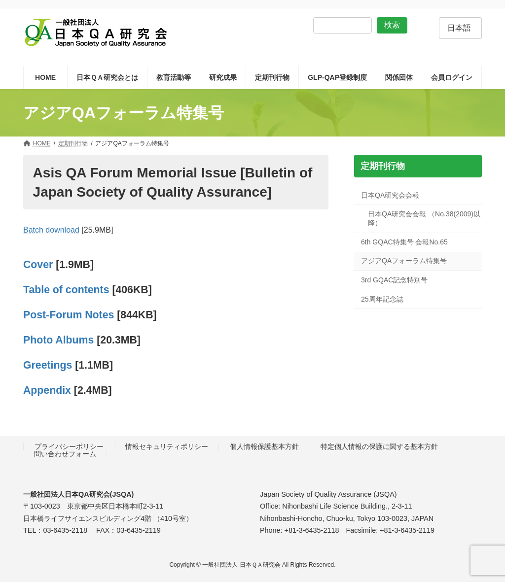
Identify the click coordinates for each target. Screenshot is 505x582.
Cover (39, 265)
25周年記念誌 (382, 299)
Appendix (47, 390)
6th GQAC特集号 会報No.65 (404, 242)
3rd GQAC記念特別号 (394, 280)
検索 (392, 25)
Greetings (47, 365)
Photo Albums (58, 340)
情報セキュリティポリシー (166, 446)
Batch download (51, 230)
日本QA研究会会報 (390, 195)
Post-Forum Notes (68, 315)
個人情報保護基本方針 (264, 446)
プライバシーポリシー (69, 446)
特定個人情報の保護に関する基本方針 (379, 446)
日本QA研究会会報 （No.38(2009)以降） (424, 218)
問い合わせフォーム (65, 454)
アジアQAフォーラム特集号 (404, 261)
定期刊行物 (382, 166)
